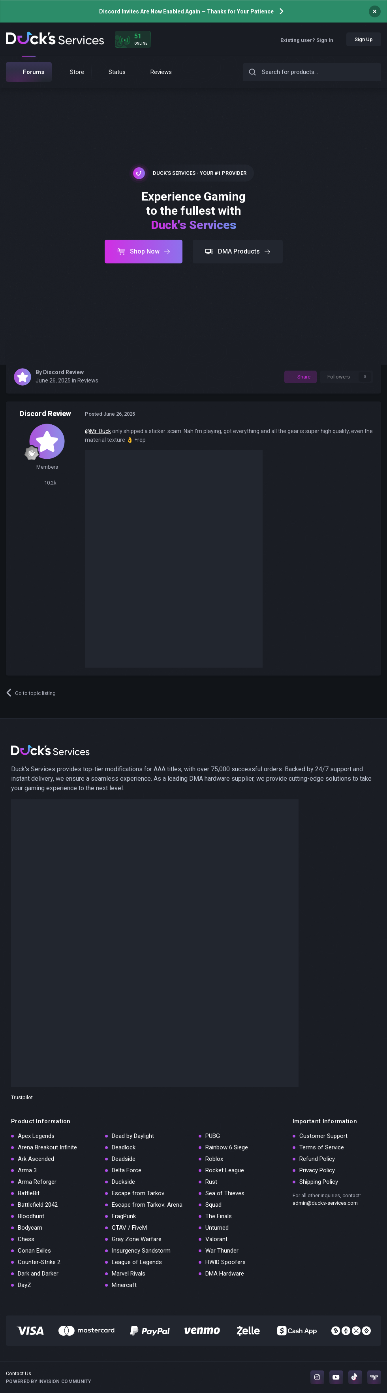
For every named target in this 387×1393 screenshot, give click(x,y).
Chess (26, 1239)
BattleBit (28, 1193)
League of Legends (137, 1262)
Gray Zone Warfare (137, 1239)
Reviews (87, 380)
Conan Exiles (34, 1250)
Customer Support (323, 1135)
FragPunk (124, 1216)
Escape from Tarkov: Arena (147, 1204)
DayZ (24, 1285)
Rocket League (224, 1170)
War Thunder (222, 1250)
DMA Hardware (224, 1273)
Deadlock (123, 1147)
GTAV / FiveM (129, 1227)
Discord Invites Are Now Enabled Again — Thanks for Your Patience (186, 11)
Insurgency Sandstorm (141, 1250)
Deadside (123, 1158)
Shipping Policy (318, 1181)
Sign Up (364, 39)
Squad (213, 1204)
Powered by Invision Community (48, 1381)
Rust (211, 1181)
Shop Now (143, 251)
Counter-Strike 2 (39, 1262)
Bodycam (30, 1227)
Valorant (216, 1239)
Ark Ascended (36, 1158)
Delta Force (126, 1170)
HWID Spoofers (225, 1262)
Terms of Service (321, 1147)
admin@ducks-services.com (325, 1203)
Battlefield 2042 (38, 1204)
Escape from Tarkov (138, 1193)
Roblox (214, 1158)
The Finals (218, 1216)
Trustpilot (22, 1097)
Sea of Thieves (224, 1193)
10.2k (47, 483)
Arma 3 (27, 1170)
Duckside (123, 1181)
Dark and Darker (38, 1273)
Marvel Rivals (128, 1273)
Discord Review (63, 372)
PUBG (212, 1135)
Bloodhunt (31, 1216)
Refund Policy (317, 1158)
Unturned (217, 1227)
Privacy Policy (317, 1170)
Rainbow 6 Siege (226, 1147)
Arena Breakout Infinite (47, 1147)
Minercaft (124, 1285)
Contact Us (18, 1373)
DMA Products (237, 251)
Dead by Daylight (133, 1135)
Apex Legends (36, 1135)
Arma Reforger (37, 1181)
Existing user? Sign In (309, 40)
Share (300, 377)
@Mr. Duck (98, 431)
